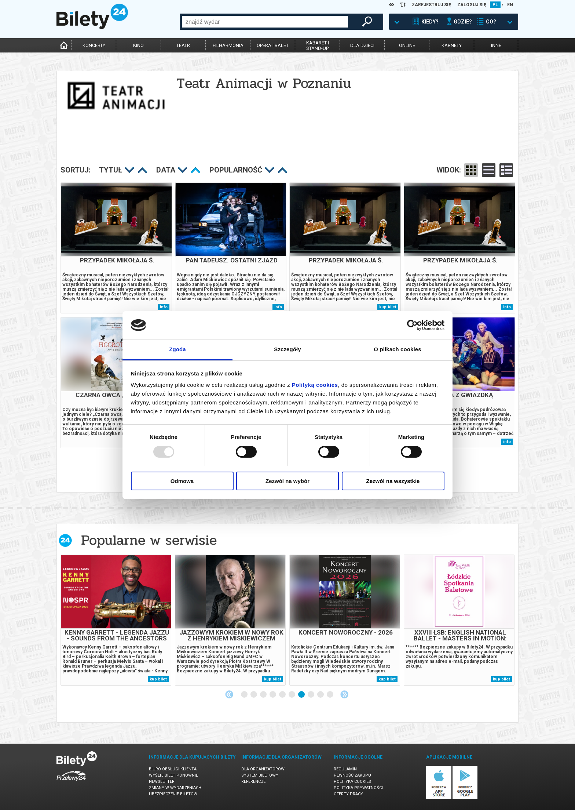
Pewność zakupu (352, 775)
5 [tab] (282, 694)
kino (138, 45)
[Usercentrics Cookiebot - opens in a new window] (412, 325)
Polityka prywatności (358, 787)
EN (510, 4)
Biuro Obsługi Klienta (173, 769)
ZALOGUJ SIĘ (471, 4)
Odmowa (182, 481)
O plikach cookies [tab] (397, 349)
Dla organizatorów (263, 769)
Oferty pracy (348, 794)
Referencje (253, 781)
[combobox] (265, 22)
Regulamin (345, 769)
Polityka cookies (352, 781)
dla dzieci (362, 45)
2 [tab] (254, 694)
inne (496, 45)
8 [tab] (311, 694)
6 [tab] (292, 694)
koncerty (94, 45)
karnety (452, 45)
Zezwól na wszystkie (393, 481)
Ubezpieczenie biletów (173, 794)
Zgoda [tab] (177, 349)
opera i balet (273, 45)
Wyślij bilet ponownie (173, 775)
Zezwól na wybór (287, 481)
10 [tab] (330, 694)
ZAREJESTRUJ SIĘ (431, 4)
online (407, 45)
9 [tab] (321, 694)
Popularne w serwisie (149, 540)
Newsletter (162, 781)
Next (344, 694)
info (164, 307)
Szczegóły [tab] (287, 349)
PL (495, 4)
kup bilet (387, 307)
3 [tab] (263, 694)
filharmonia (228, 45)
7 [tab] (301, 694)
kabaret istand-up (317, 45)
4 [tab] (273, 694)
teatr (183, 45)
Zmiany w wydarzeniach (175, 787)
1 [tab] (244, 694)
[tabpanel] (116, 620)
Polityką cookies (315, 385)
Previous (229, 694)
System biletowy (259, 775)
